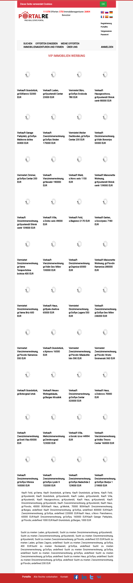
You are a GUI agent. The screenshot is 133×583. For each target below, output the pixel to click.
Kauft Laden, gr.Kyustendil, (86, 496)
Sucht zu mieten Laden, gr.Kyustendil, (40, 532)
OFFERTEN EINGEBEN (46, 43)
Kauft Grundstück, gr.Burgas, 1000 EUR (72, 520)
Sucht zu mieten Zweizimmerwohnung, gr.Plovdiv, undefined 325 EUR (69, 539)
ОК (103, 4)
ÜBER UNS (72, 47)
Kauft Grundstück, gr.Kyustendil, (53, 496)
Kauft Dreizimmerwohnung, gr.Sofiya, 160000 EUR (60, 516)
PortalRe (26, 576)
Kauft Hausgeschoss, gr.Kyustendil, (57, 499)
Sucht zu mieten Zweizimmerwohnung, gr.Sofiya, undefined (63, 553)
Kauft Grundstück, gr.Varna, (57, 492)
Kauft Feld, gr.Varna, (32, 492)
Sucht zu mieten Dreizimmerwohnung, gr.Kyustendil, (86, 532)
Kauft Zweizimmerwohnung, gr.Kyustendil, (79, 503)
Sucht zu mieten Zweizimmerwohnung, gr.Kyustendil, (48, 535)
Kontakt (64, 576)
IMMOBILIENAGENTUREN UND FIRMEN (43, 47)
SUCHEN (27, 43)
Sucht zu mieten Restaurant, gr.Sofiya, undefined (62, 546)
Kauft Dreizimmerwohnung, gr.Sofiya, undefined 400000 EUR (75, 510)
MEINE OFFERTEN (70, 43)
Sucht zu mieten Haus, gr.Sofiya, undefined (85, 556)
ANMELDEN (107, 47)
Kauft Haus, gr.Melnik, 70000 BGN (65, 506)
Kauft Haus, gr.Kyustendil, (92, 499)
